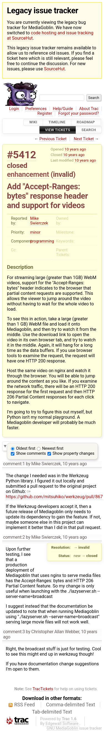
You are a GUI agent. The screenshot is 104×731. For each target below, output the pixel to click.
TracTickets (42, 689)
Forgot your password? (78, 113)
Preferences (36, 108)
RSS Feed (24, 704)
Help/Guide (63, 108)
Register (44, 113)
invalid (63, 174)
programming (42, 241)
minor (35, 232)
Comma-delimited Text (70, 704)
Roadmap (86, 122)
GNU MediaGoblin (62, 728)
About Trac (89, 108)
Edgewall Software (61, 723)
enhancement (28, 174)
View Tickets (57, 130)
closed (17, 165)
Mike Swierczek (39, 221)
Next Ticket (84, 139)
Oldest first (25, 448)
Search (89, 130)
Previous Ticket (53, 139)
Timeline (57, 122)
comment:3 (14, 631)
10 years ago (75, 149)
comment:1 (14, 463)
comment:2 (14, 537)
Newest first (53, 448)
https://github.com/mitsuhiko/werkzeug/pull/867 (54, 494)
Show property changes (73, 453)
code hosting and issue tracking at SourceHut (50, 35)
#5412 (21, 155)
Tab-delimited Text (52, 712)
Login (14, 108)
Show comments (31, 453)
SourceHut (54, 68)
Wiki (33, 122)
